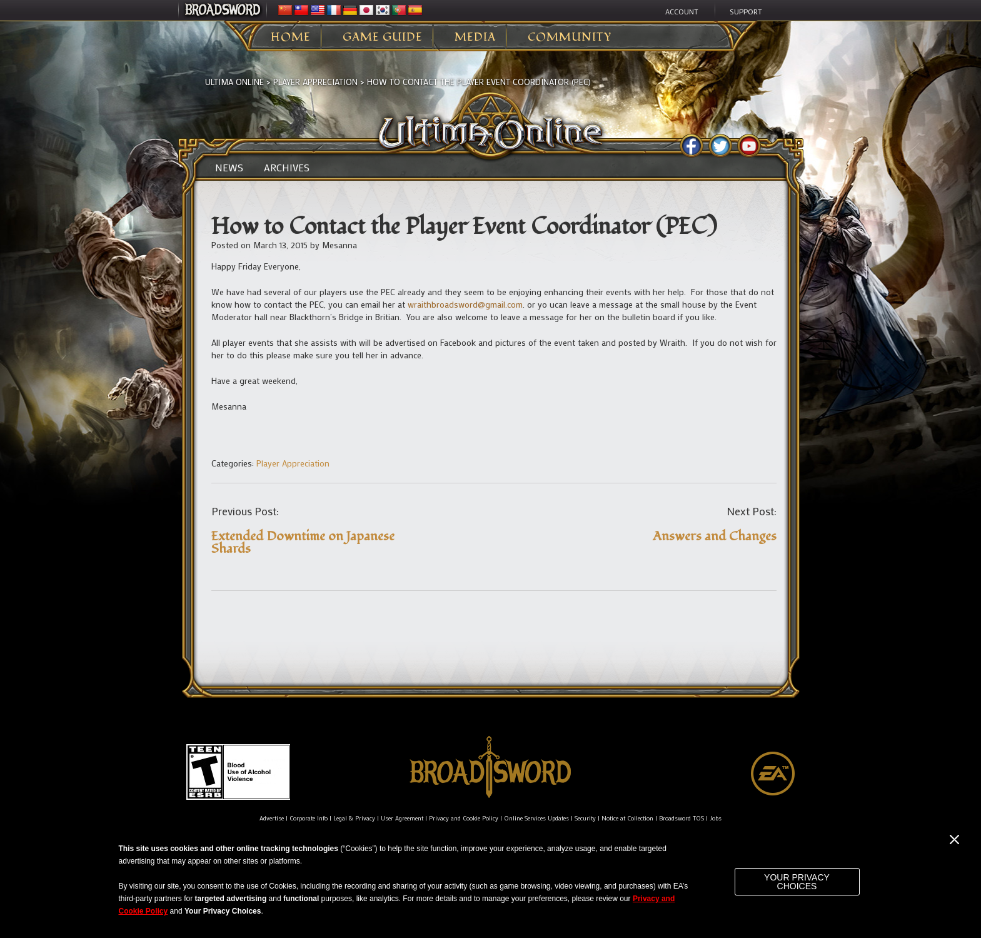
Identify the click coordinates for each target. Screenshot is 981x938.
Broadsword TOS (681, 818)
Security (585, 818)
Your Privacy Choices (797, 881)
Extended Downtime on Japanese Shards (303, 542)
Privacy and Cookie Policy (463, 818)
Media (475, 37)
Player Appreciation (315, 82)
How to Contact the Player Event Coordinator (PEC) (479, 82)
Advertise (271, 818)
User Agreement (402, 818)
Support (746, 11)
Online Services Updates (536, 818)
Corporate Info (308, 818)
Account (681, 11)
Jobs (716, 818)
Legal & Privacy (354, 818)
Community (569, 37)
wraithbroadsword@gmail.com (465, 304)
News (229, 167)
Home (291, 37)
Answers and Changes (715, 536)
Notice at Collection (627, 818)
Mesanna (339, 245)
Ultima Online (234, 82)
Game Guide (383, 37)
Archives (286, 167)
